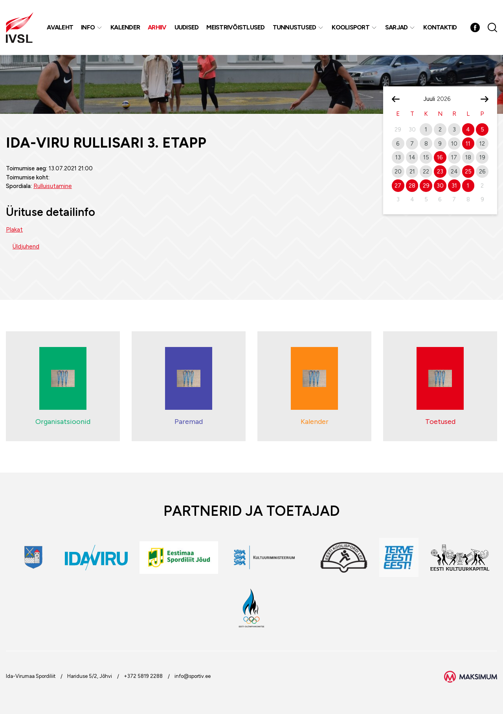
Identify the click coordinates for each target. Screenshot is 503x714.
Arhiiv (157, 27)
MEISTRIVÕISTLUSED (235, 27)
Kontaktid (440, 27)
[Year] (447, 99)
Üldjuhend (26, 246)
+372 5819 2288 (143, 676)
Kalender (125, 27)
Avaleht (60, 27)
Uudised (186, 27)
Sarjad (396, 27)
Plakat (14, 229)
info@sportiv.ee (192, 676)
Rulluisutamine (52, 186)
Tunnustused (294, 27)
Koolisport (350, 27)
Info (88, 27)
